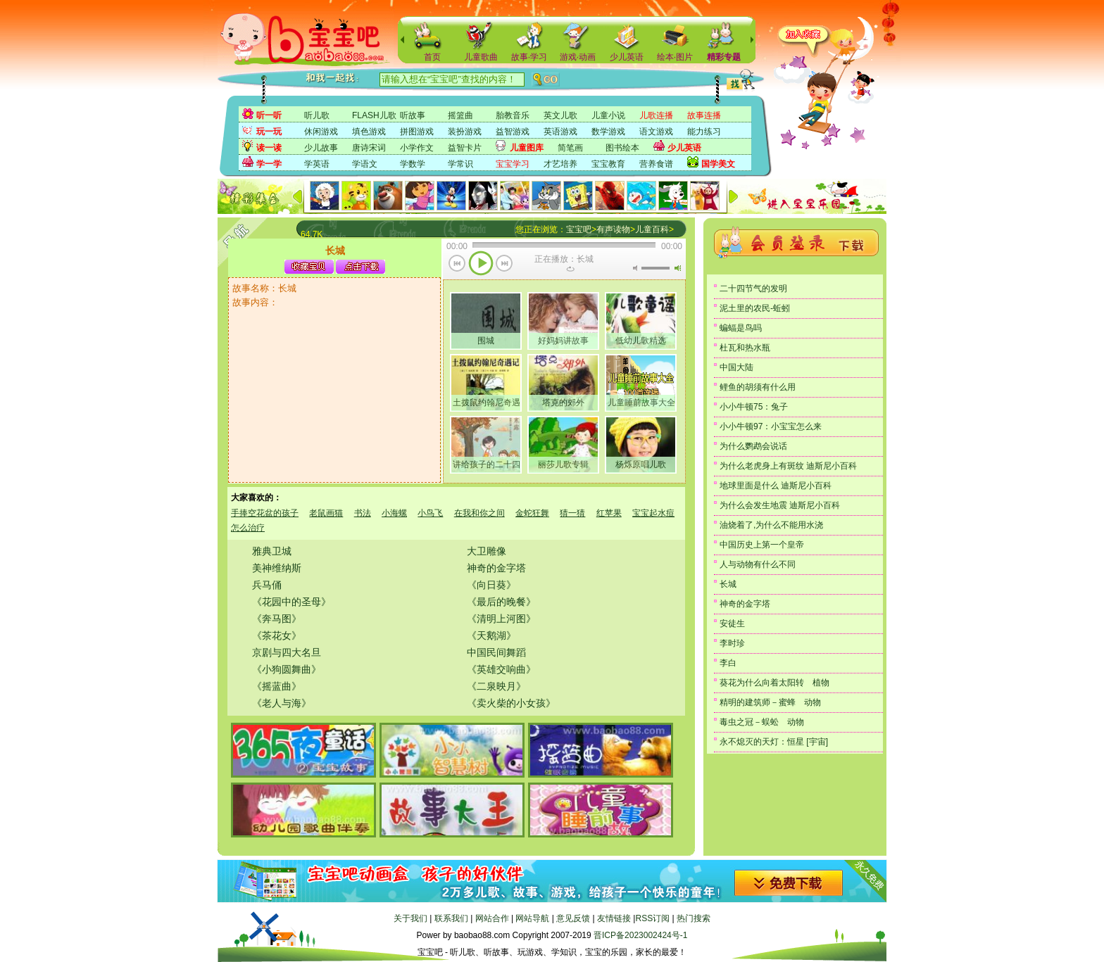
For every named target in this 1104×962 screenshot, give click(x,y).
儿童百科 (652, 229)
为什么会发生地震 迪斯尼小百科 (780, 505)
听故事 (412, 115)
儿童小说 (608, 115)
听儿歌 (317, 115)
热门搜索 (693, 918)
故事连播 (704, 115)
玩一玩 (269, 132)
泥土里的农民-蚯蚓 (755, 308)
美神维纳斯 (276, 568)
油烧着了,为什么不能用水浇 (771, 525)
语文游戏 (656, 132)
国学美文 (718, 164)
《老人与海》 (281, 703)
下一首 (504, 265)
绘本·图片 (675, 57)
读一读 (269, 148)
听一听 (269, 115)
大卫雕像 (486, 551)
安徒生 (732, 623)
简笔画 (570, 148)
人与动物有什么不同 (758, 564)
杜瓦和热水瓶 (745, 348)
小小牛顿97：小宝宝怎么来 (771, 426)
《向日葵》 (491, 584)
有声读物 (613, 229)
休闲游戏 (321, 132)
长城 (728, 584)
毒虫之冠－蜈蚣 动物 (762, 722)
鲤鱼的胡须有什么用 (758, 387)
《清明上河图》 (501, 618)
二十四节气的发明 (753, 288)
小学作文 (417, 148)
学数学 (412, 164)
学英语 (317, 164)
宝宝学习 (512, 164)
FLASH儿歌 (374, 115)
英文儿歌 (560, 115)
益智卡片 (465, 148)
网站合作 (492, 918)
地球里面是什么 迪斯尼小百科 (776, 486)
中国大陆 (736, 367)
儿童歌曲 (481, 57)
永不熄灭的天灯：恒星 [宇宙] (774, 742)
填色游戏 (369, 132)
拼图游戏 (417, 132)
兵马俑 (267, 584)
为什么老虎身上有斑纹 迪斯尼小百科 (788, 466)
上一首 (457, 265)
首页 (432, 57)
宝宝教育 (608, 164)
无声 (635, 268)
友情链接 (614, 918)
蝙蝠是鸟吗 (741, 328)
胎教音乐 (512, 115)
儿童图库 (527, 148)
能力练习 (704, 132)
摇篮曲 (460, 115)
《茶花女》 (276, 635)
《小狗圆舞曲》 (286, 669)
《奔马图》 (276, 618)
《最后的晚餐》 (501, 601)
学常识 (460, 164)
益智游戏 (512, 132)
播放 (481, 265)
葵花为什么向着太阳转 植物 (774, 683)
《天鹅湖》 (491, 635)
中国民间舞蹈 (496, 652)
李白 (728, 663)
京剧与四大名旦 (286, 652)
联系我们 (451, 918)
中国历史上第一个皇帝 (762, 545)
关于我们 (410, 918)
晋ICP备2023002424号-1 (640, 935)
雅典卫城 (271, 551)
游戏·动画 (578, 57)
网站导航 (532, 918)
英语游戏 (560, 132)
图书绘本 (622, 148)
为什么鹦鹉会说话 (753, 446)
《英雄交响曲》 (501, 669)
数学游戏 (608, 132)
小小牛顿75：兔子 (754, 407)
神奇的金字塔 (496, 568)
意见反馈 (573, 918)
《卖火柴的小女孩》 (511, 703)
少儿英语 (627, 57)
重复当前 (570, 269)
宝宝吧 (578, 229)
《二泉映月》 (496, 686)
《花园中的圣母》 (291, 601)
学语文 (364, 164)
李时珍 (732, 643)
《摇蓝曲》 (276, 686)
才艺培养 (560, 164)
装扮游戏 (465, 132)
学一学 (269, 164)
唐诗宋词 (369, 148)
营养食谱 (656, 164)
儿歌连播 (656, 115)
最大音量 (677, 268)
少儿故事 (321, 148)
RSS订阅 (652, 918)
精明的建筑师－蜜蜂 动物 (770, 702)
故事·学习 (529, 57)
